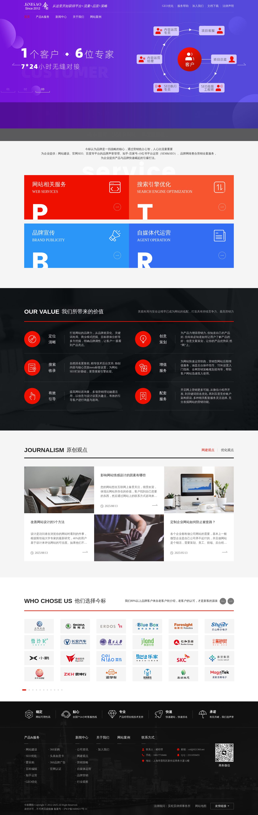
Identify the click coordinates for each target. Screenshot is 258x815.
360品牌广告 (57, 762)
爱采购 (29, 762)
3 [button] (51, 89)
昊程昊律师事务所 (179, 806)
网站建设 (30, 749)
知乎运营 (30, 775)
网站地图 (200, 806)
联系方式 (147, 737)
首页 (27, 16)
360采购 (54, 749)
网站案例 (95, 16)
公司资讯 (81, 749)
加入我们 (198, 5)
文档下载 (213, 5)
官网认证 (54, 768)
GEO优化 (168, 5)
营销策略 (81, 762)
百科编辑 (30, 768)
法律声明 (228, 5)
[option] (129, 64)
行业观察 (81, 781)
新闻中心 (61, 16)
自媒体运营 (83, 768)
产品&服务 (42, 16)
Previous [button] (16, 64)
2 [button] (31, 89)
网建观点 (81, 756)
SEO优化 (30, 756)
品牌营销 (81, 775)
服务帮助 (183, 5)
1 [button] (11, 89)
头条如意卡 (56, 756)
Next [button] (241, 64)
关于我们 (78, 16)
